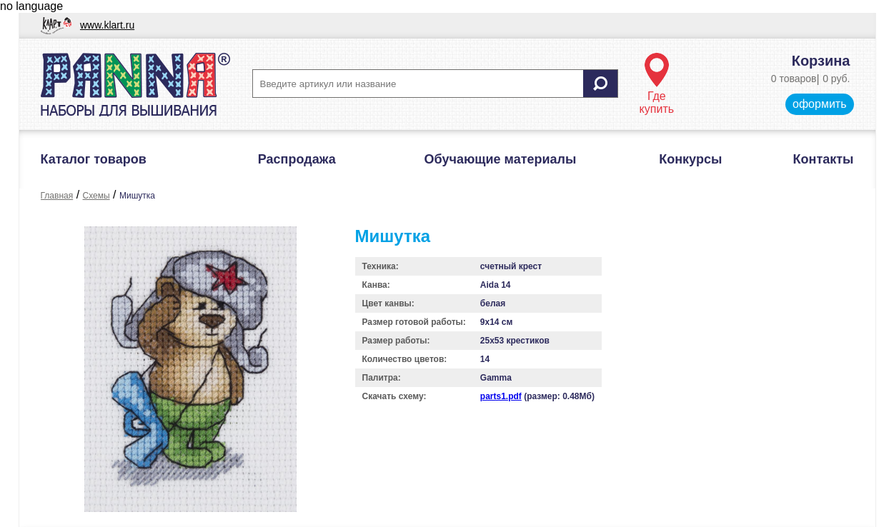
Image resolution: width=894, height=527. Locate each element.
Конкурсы (690, 159)
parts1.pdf (501, 396)
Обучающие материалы (500, 159)
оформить (819, 104)
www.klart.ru (107, 25)
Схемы (96, 196)
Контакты (823, 159)
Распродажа (297, 159)
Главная (57, 196)
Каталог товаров (93, 159)
